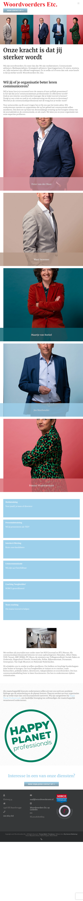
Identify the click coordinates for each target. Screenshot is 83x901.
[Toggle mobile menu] (78, 3)
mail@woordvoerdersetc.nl (41, 799)
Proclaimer (51, 834)
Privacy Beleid (43, 834)
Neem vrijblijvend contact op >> (41, 784)
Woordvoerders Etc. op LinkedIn (40, 808)
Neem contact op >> (15, 10)
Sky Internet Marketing (70, 834)
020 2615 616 (8, 815)
